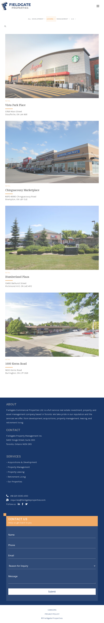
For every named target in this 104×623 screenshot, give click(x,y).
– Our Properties (14, 481)
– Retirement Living (16, 476)
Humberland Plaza (17, 280)
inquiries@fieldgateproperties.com (28, 500)
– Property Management (18, 467)
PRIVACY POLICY (52, 614)
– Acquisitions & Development (21, 462)
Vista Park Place (15, 108)
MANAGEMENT (63, 19)
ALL (29, 19)
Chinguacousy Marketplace (22, 193)
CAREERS (52, 610)
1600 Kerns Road (16, 367)
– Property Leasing (15, 472)
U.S (73, 19)
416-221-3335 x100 (19, 496)
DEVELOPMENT (39, 19)
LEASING (51, 19)
